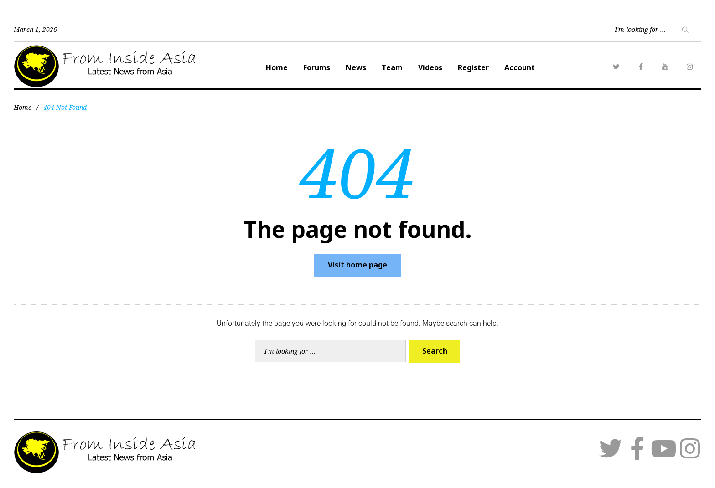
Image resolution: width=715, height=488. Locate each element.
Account (519, 67)
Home (277, 67)
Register (473, 67)
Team (392, 67)
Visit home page (357, 265)
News (356, 67)
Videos (430, 67)
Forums (316, 67)
